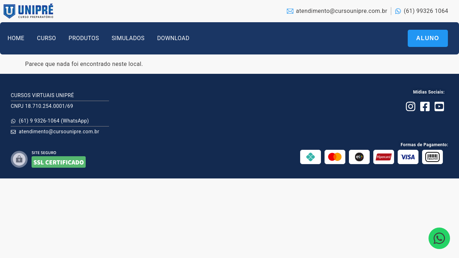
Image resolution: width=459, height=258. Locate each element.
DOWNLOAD (173, 38)
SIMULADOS (128, 38)
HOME (16, 38)
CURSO (46, 38)
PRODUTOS (83, 38)
